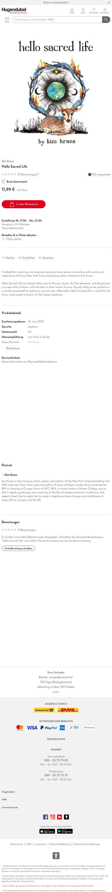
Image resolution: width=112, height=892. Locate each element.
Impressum (40, 844)
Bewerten (48, 258)
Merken (10, 258)
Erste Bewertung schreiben (18, 548)
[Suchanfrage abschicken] (106, 19)
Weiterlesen (13, 348)
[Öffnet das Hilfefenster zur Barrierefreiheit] (56, 856)
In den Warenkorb (23, 204)
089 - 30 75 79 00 (56, 760)
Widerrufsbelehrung (60, 844)
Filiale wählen (14, 239)
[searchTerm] (57, 19)
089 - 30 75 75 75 (56, 775)
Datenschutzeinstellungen (87, 844)
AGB (29, 844)
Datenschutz (16, 844)
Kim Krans (8, 161)
